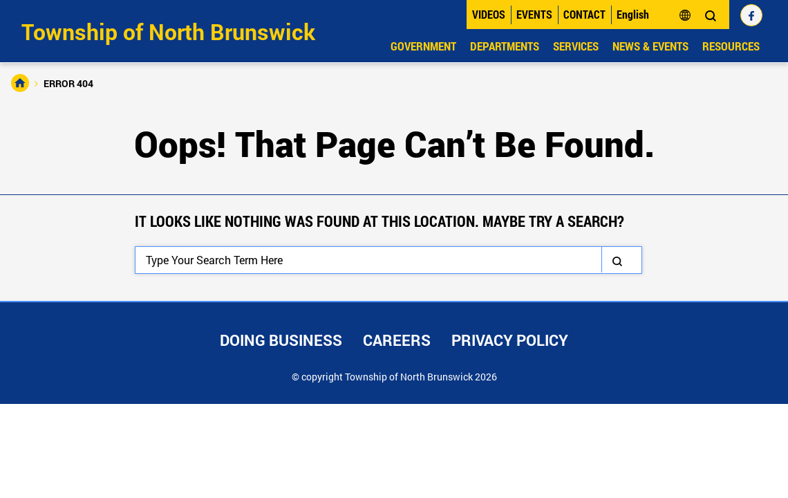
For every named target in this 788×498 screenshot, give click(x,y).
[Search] (388, 260)
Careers (397, 340)
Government (423, 46)
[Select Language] (654, 14)
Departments (504, 46)
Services (576, 46)
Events (534, 14)
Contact (584, 14)
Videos (488, 14)
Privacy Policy (509, 340)
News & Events (650, 46)
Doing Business (281, 340)
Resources (731, 46)
